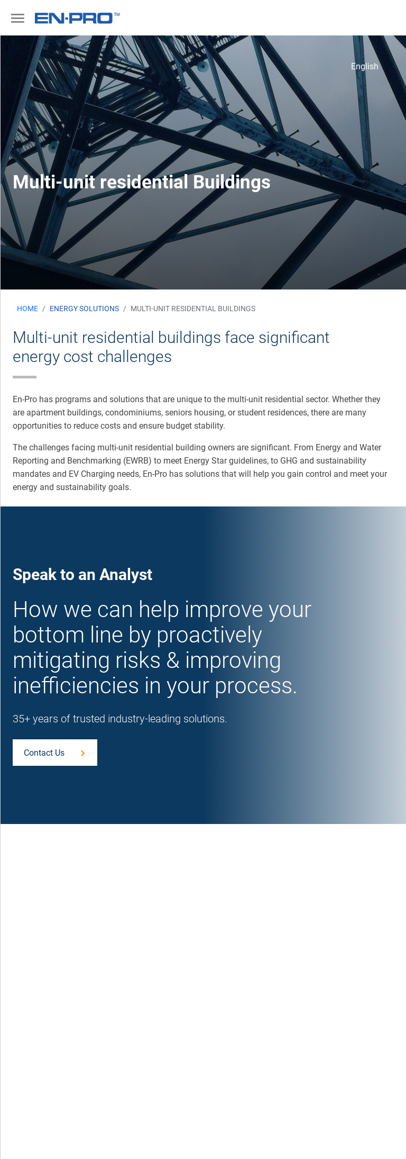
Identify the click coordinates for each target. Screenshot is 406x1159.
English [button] (365, 66)
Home (27, 308)
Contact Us (44, 753)
